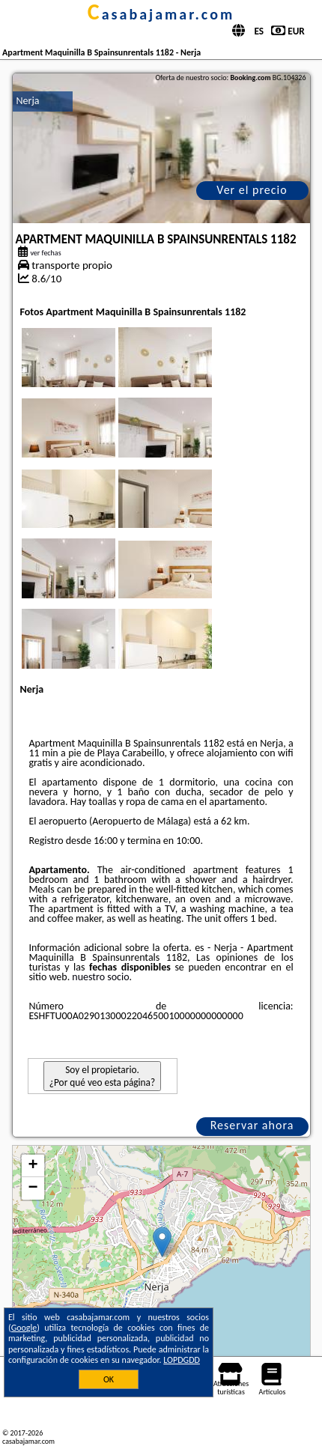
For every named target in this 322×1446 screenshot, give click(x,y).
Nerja (28, 100)
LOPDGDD (181, 1360)
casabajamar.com (161, 14)
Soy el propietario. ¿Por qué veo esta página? (102, 1076)
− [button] (32, 1188)
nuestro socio (100, 976)
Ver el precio (251, 190)
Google (24, 1327)
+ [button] (32, 1166)
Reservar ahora (252, 1125)
